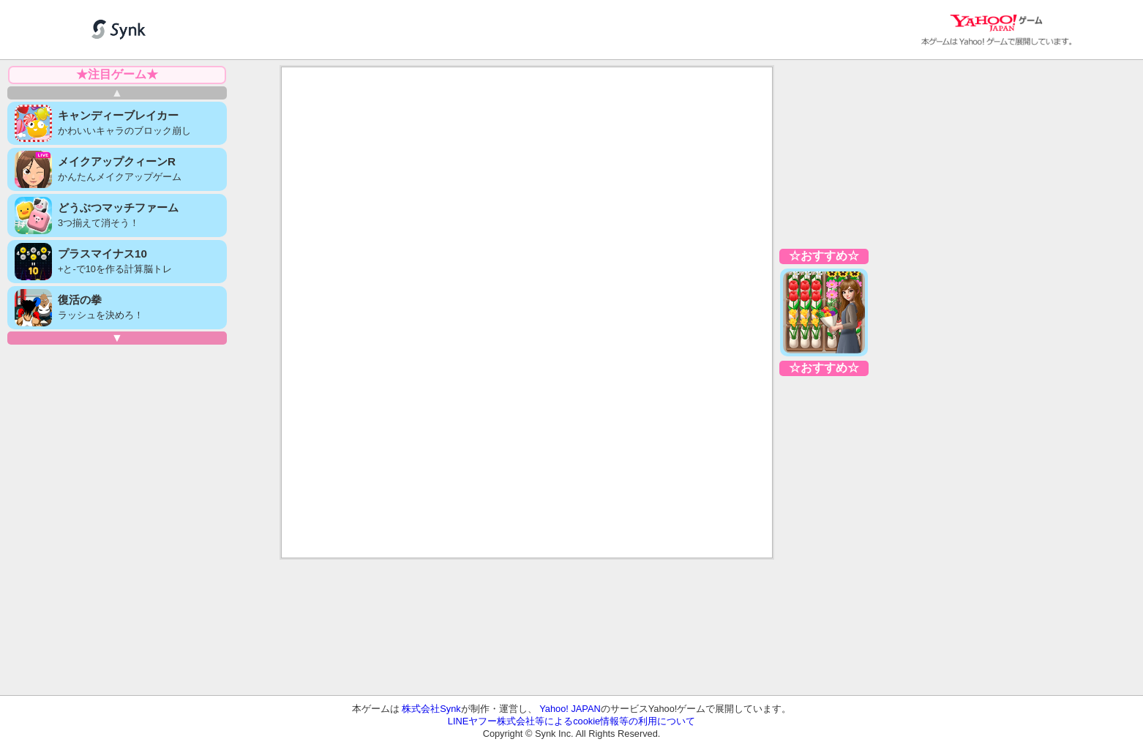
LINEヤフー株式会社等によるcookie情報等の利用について (571, 721)
